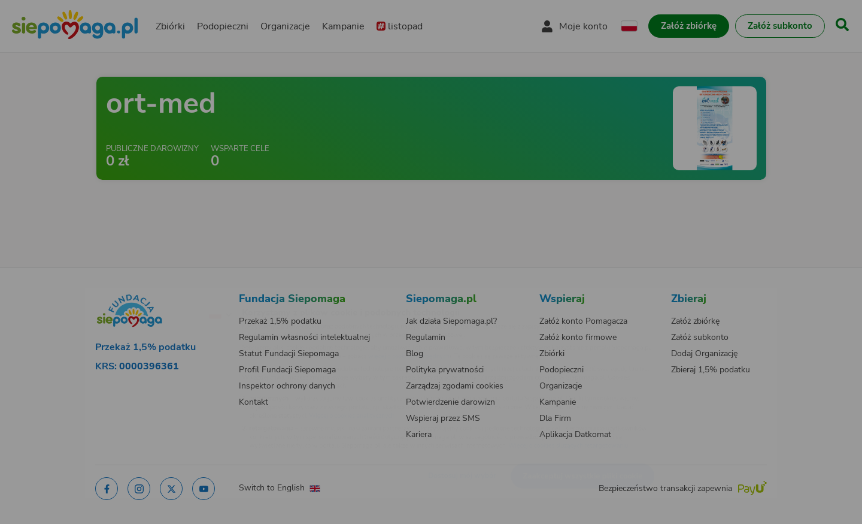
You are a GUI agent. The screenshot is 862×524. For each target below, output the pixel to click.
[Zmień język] (168, 295)
